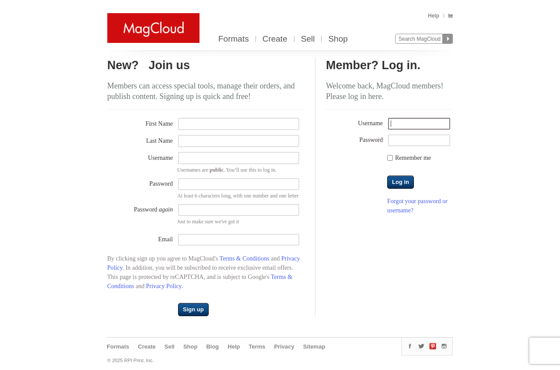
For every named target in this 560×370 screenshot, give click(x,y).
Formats (233, 39)
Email (165, 239)
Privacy (284, 346)
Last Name (159, 140)
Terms (256, 346)
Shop (337, 39)
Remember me (409, 158)
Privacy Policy (164, 286)
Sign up (193, 309)
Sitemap (314, 346)
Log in (400, 182)
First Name (159, 123)
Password (161, 183)
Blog (212, 346)
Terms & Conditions (245, 258)
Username (160, 158)
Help (433, 16)
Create (274, 39)
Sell (308, 39)
